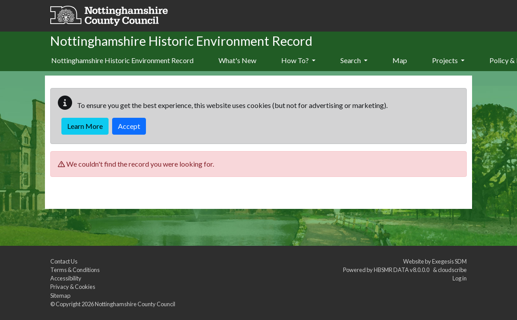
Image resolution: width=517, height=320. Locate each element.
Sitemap (60, 295)
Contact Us (63, 261)
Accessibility (65, 278)
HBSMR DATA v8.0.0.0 (402, 269)
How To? (298, 60)
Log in (459, 278)
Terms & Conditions (75, 269)
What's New (237, 60)
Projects (448, 60)
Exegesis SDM (449, 261)
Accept (129, 126)
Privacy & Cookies (72, 286)
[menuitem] (237, 61)
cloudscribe (452, 269)
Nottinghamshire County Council (135, 304)
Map (399, 60)
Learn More (85, 126)
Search (354, 60)
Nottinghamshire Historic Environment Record (122, 60)
